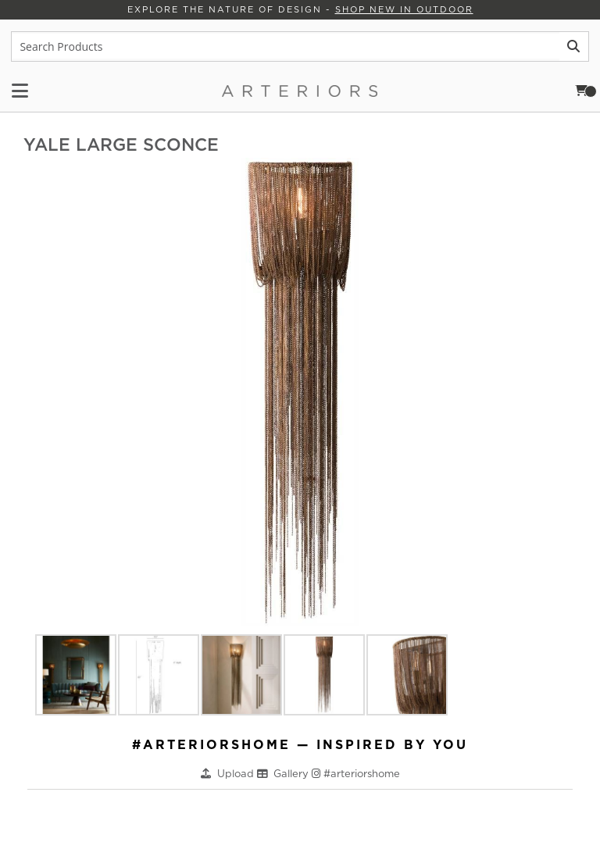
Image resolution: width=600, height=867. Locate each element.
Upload (237, 773)
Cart (586, 90)
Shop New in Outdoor (403, 9)
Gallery (292, 773)
